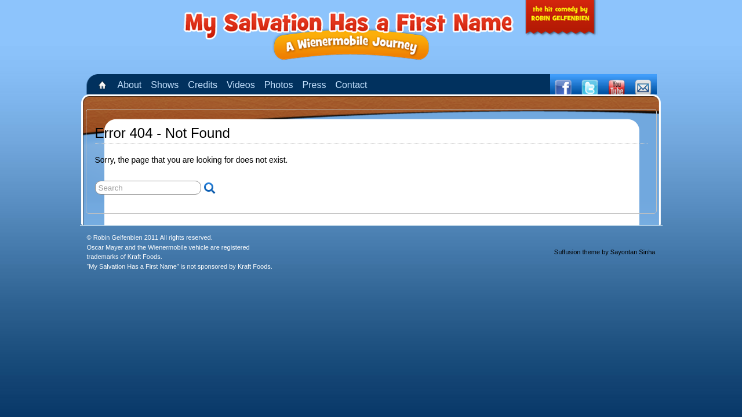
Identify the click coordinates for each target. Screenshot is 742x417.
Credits (202, 85)
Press (314, 85)
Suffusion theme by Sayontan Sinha (605, 251)
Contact (351, 85)
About (130, 85)
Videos (241, 85)
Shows (165, 85)
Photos (278, 85)
